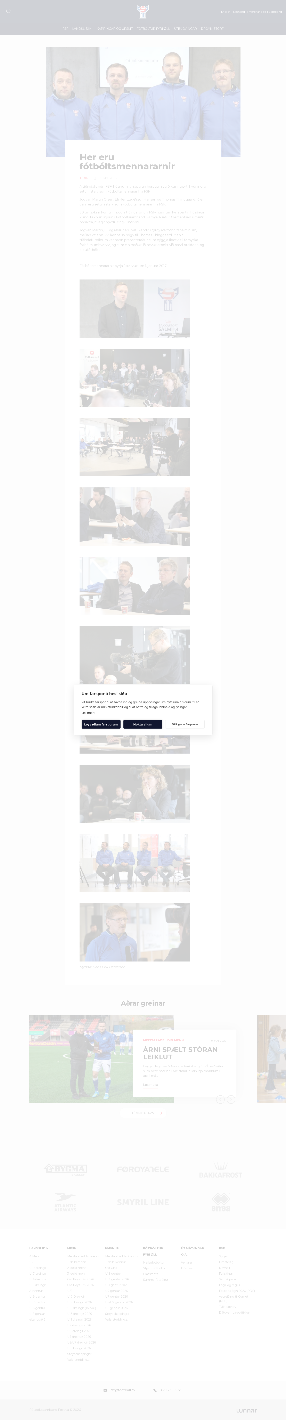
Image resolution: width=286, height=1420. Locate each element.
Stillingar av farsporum (185, 724)
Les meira (89, 712)
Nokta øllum (142, 724)
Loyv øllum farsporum (101, 724)
